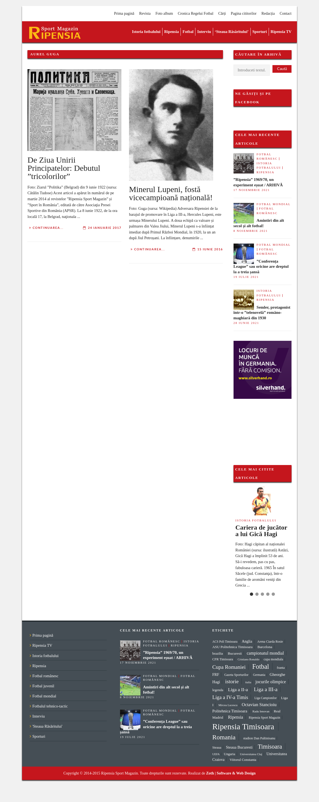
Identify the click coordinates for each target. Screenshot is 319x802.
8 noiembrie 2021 (251, 230)
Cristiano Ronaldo (248, 659)
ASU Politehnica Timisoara (232, 647)
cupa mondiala (273, 659)
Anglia (247, 641)
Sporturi (259, 31)
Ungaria (229, 754)
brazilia (217, 653)
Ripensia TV (281, 31)
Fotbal (188, 31)
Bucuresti (235, 653)
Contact (286, 13)
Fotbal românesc (45, 676)
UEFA (216, 754)
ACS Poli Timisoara (224, 641)
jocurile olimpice (270, 681)
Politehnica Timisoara (229, 711)
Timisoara (270, 746)
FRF (215, 674)
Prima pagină (124, 13)
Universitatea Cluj (251, 754)
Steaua (216, 747)
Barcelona (264, 647)
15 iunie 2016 (210, 249)
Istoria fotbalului (146, 31)
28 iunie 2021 (246, 322)
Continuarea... (48, 227)
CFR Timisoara (222, 659)
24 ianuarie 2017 (104, 227)
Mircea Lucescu (228, 705)
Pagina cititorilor (243, 13)
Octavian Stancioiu (259, 704)
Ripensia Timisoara (243, 726)
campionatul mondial (265, 653)
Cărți (222, 13)
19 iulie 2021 (246, 276)
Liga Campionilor (265, 698)
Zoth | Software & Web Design (231, 773)
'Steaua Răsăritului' (47, 726)
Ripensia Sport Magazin (264, 717)
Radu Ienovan (261, 711)
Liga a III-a (266, 689)
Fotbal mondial (274, 204)
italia (248, 682)
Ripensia (171, 31)
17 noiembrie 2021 (252, 190)
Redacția (268, 13)
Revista (145, 13)
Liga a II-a (238, 689)
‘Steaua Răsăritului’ (232, 31)
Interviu (204, 31)
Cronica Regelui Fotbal (195, 13)
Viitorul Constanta (242, 760)
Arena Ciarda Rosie (270, 641)
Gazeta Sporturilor (236, 675)
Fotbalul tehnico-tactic (50, 706)
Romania (223, 737)
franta (281, 668)
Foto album (164, 13)
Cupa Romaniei (229, 667)
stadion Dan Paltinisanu (259, 738)
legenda (217, 690)
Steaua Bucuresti (239, 747)
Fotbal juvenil (43, 686)
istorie (231, 681)
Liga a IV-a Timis (230, 697)
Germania (259, 674)
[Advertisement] (261, 426)
